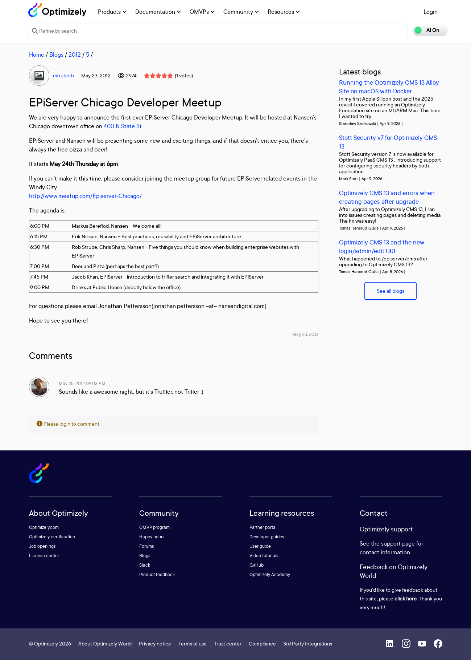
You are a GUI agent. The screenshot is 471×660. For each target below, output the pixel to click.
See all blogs (390, 290)
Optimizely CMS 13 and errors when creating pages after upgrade (387, 197)
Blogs (56, 54)
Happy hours (152, 537)
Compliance (262, 643)
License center (44, 555)
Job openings (42, 546)
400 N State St (123, 126)
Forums (146, 546)
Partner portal (263, 527)
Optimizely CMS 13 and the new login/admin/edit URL (381, 246)
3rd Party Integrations (307, 643)
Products (112, 12)
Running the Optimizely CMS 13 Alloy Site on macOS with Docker (389, 86)
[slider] (158, 75)
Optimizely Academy (269, 574)
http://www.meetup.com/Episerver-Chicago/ (85, 196)
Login (431, 12)
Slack (144, 565)
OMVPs (202, 12)
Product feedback (157, 574)
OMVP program (154, 527)
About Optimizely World (105, 643)
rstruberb (63, 75)
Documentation (158, 12)
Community (241, 12)
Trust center (227, 643)
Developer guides (266, 537)
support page (398, 543)
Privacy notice (155, 643)
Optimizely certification (52, 537)
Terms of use (192, 643)
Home (36, 54)
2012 (75, 54)
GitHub (256, 565)
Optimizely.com (44, 527)
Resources (284, 12)
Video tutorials (263, 555)
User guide (260, 546)
